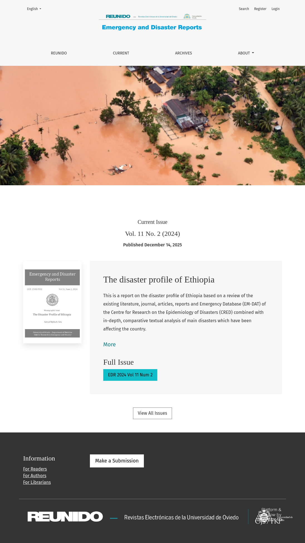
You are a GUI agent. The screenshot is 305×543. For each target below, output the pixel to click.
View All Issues (152, 413)
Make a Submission (117, 461)
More (109, 344)
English (36, 8)
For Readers (35, 469)
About (244, 53)
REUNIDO (59, 53)
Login (276, 9)
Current (121, 53)
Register (260, 9)
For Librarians (37, 482)
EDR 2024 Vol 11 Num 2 (130, 374)
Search (244, 9)
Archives (183, 53)
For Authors (34, 475)
